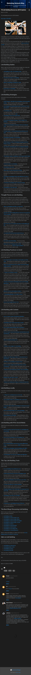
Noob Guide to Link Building (9, 88)
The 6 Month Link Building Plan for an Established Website (16, 146)
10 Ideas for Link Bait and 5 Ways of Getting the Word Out (16, 382)
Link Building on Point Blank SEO (10, 528)
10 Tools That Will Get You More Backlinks (13, 484)
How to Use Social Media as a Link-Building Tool (14, 437)
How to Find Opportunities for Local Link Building (14, 410)
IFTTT (10, 570)
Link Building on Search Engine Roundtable (13, 520)
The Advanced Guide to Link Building (11, 77)
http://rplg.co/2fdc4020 (6, 18)
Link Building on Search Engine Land (11, 517)
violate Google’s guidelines (17, 245)
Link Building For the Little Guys (10, 187)
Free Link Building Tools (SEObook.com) (12, 468)
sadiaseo (8, 613)
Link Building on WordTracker (10, 527)
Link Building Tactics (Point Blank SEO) (12, 115)
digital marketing (17, 618)
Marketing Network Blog (15, 3)
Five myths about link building (10, 240)
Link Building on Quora (8, 548)
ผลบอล (7, 581)
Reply (7, 583)
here (17, 114)
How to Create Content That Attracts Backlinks (14, 316)
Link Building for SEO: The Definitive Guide (12, 71)
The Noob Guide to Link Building (10, 164)
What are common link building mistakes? (12, 291)
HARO (19, 445)
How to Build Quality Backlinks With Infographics (14, 327)
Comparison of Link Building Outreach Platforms (14, 503)
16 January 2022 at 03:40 (13, 593)
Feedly (5, 570)
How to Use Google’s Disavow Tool (11, 302)
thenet (7, 576)
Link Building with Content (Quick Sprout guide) (14, 322)
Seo (14, 570)
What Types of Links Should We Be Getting (13, 170)
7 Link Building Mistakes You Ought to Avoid (13, 294)
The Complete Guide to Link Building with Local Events (15, 399)
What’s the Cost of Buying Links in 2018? (12, 244)
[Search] (29, 3)
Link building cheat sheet (9, 167)
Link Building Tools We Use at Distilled (12, 495)
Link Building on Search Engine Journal (12, 522)
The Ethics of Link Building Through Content (13, 361)
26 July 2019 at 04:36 (12, 586)
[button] (29, 10)
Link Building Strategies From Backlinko (12, 137)
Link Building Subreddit (8, 550)
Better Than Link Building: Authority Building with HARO (15, 448)
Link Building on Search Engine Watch (12, 519)
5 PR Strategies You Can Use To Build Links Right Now (15, 454)
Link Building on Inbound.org (10, 545)
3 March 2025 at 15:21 (15, 612)
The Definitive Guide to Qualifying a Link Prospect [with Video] (17, 156)
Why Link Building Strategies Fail (10, 339)
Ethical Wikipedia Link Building (10, 415)
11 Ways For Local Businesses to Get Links (13, 394)
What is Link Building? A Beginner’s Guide (12, 82)
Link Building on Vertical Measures (11, 530)
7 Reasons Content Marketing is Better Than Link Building (16, 369)
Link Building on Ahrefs (8, 524)
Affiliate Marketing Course (15, 608)
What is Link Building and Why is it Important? (13, 206)
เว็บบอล (10, 588)
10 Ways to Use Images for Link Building (12, 346)
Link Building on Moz (8, 516)
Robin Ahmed (9, 602)
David (7, 593)
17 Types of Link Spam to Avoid (10, 272)
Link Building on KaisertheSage (10, 525)
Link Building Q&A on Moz (9, 547)
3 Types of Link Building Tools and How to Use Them (15, 479)
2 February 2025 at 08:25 (17, 602)
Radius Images (18, 672)
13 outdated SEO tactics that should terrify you (14, 233)
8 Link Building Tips (8, 110)
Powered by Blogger (15, 670)
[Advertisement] (15, 656)
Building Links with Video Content (11, 377)
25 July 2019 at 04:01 (14, 575)
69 (6, 586)
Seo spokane (18, 598)
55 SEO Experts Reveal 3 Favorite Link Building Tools (15, 473)
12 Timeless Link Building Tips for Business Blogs (14, 182)
